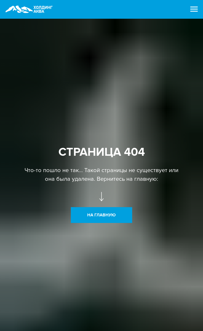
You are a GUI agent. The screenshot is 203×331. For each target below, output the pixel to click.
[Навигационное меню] (194, 9)
